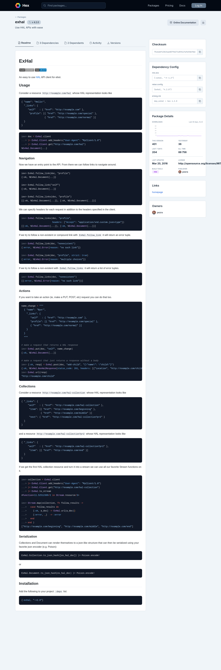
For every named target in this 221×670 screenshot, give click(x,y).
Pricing (169, 5)
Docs (182, 5)
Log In (198, 5)
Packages (153, 5)
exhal (20, 22)
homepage (157, 192)
